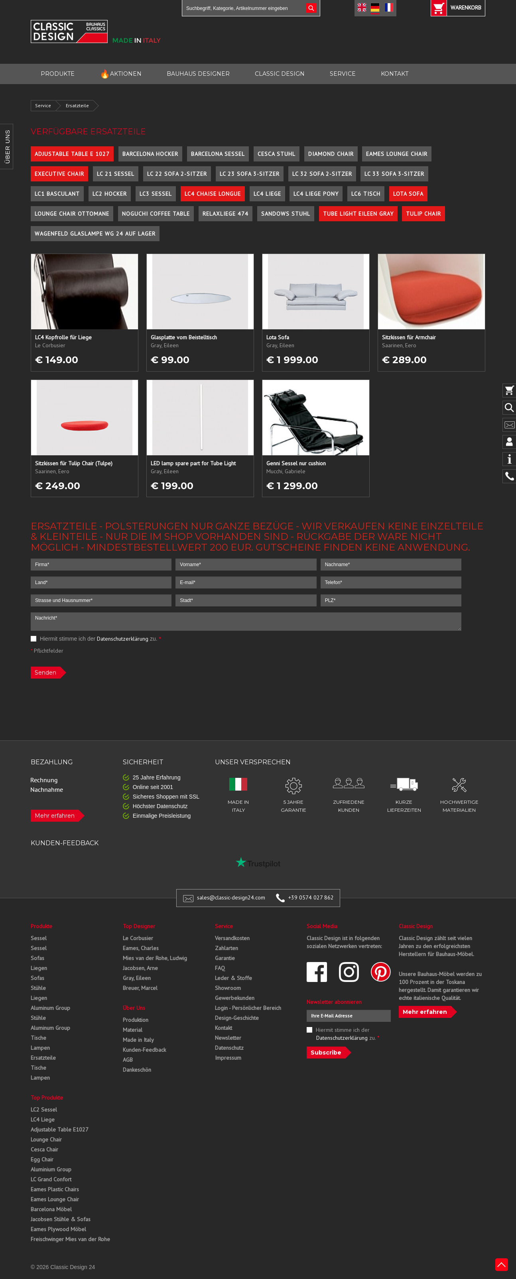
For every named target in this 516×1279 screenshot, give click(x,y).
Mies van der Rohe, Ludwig (155, 958)
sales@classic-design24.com (231, 897)
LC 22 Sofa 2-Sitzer (177, 173)
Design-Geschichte (237, 1017)
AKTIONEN (121, 74)
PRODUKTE (58, 73)
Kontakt (223, 1027)
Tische (38, 1037)
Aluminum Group (50, 1007)
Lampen (40, 1047)
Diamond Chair (331, 153)
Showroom (228, 988)
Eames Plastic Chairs (55, 1189)
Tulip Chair (423, 213)
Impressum (228, 1057)
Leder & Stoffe (233, 978)
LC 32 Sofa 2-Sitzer (322, 173)
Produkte (41, 926)
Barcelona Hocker (150, 153)
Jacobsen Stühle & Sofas (61, 1219)
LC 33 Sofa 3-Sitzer (394, 173)
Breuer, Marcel (140, 988)
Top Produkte (47, 1097)
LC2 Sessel (44, 1109)
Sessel (39, 938)
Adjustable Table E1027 (60, 1129)
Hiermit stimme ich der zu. (96, 638)
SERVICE (343, 73)
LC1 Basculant (57, 193)
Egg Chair (42, 1159)
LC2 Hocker (110, 193)
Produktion (135, 1019)
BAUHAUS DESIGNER (198, 73)
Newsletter (228, 1037)
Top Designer (139, 926)
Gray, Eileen (137, 978)
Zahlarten (226, 948)
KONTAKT (394, 73)
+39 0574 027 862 (311, 897)
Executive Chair (59, 173)
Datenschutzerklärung (122, 638)
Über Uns (134, 1007)
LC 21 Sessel (115, 173)
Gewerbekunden (234, 998)
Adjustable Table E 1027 (72, 153)
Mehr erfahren (55, 815)
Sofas (37, 958)
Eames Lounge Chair (396, 153)
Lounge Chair (46, 1139)
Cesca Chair (44, 1149)
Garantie (225, 958)
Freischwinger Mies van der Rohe (70, 1239)
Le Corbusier (138, 938)
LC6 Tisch (365, 193)
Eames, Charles (141, 948)
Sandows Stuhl (285, 213)
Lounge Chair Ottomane (72, 213)
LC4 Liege (267, 193)
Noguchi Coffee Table (156, 213)
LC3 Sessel (156, 193)
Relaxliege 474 (225, 213)
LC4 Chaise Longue (213, 193)
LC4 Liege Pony (316, 193)
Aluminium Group (51, 1169)
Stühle (38, 988)
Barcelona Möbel (51, 1209)
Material (132, 1029)
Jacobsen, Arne (140, 968)
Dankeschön (137, 1069)
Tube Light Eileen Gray (358, 213)
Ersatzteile (77, 105)
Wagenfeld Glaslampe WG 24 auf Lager (95, 233)
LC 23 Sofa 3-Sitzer (250, 173)
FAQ (220, 968)
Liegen (39, 968)
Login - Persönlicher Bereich (248, 1007)
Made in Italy (138, 1039)
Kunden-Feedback (144, 1049)
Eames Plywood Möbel (58, 1229)
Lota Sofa (408, 193)
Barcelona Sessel (218, 153)
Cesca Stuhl (276, 153)
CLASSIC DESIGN (280, 73)
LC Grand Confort (51, 1179)
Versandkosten (232, 938)
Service (43, 105)
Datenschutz (229, 1047)
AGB (128, 1059)
